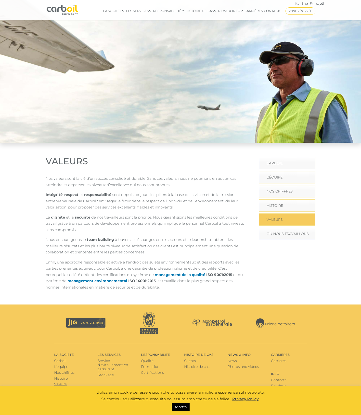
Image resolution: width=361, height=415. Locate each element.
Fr (311, 3)
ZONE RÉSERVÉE (300, 11)
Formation (150, 366)
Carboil (275, 163)
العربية (319, 3)
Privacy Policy (245, 399)
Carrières (254, 11)
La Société (112, 11)
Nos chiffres (280, 191)
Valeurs (275, 219)
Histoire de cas (200, 11)
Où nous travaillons (288, 234)
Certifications (152, 372)
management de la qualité (180, 274)
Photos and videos (243, 366)
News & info (229, 11)
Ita (297, 3)
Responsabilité (167, 11)
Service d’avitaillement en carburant (113, 365)
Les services (137, 11)
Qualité (147, 361)
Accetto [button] (181, 407)
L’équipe (275, 177)
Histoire (275, 205)
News (232, 361)
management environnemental (97, 280)
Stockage (106, 375)
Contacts (272, 11)
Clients (190, 361)
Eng (304, 3)
